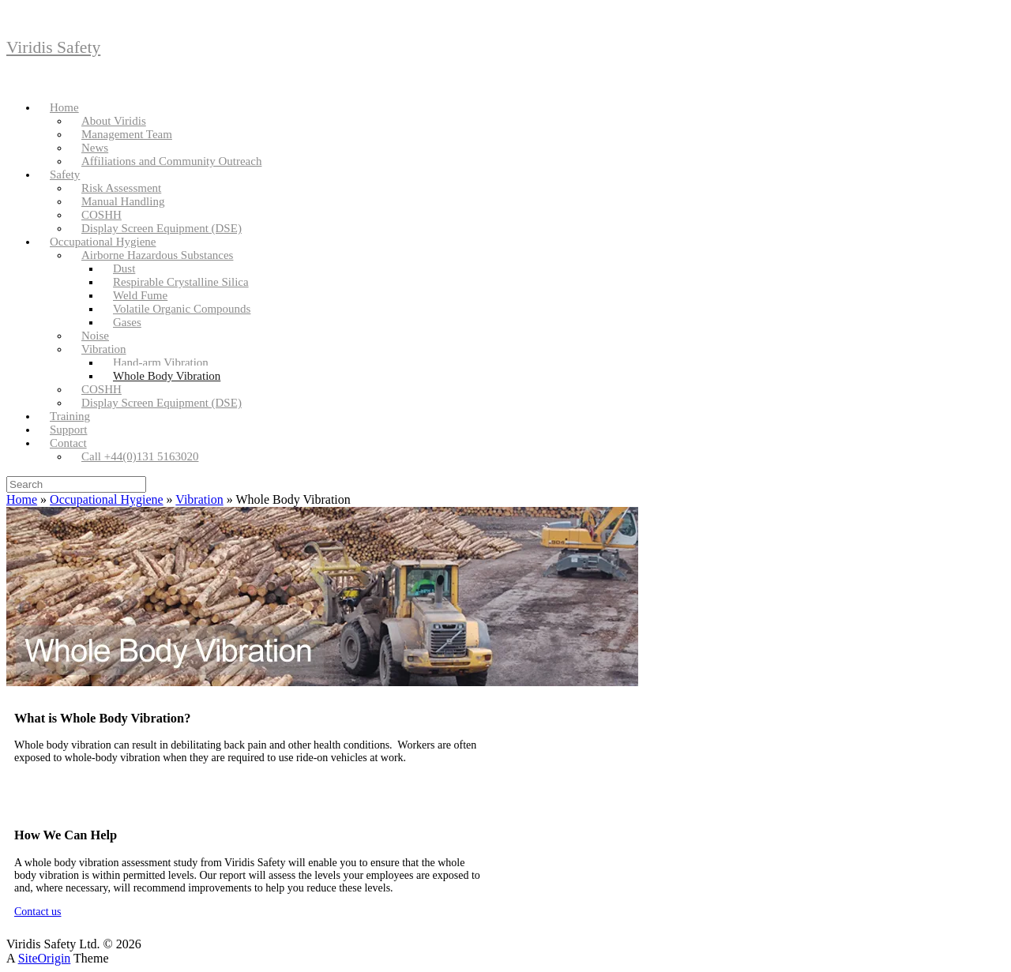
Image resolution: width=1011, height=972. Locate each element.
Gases (127, 322)
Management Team (126, 134)
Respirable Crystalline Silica (181, 282)
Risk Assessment (121, 188)
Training (70, 416)
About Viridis (113, 120)
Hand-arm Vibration (161, 362)
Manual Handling (122, 201)
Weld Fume (140, 295)
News (94, 147)
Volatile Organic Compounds (181, 308)
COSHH (101, 214)
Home (64, 107)
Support (69, 429)
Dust (124, 268)
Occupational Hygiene (103, 241)
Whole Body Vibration (166, 376)
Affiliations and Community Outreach (171, 161)
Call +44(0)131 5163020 (139, 456)
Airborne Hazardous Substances (157, 255)
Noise (95, 335)
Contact (68, 443)
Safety (65, 174)
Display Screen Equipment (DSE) (161, 228)
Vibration (103, 349)
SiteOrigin (44, 958)
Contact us (38, 912)
